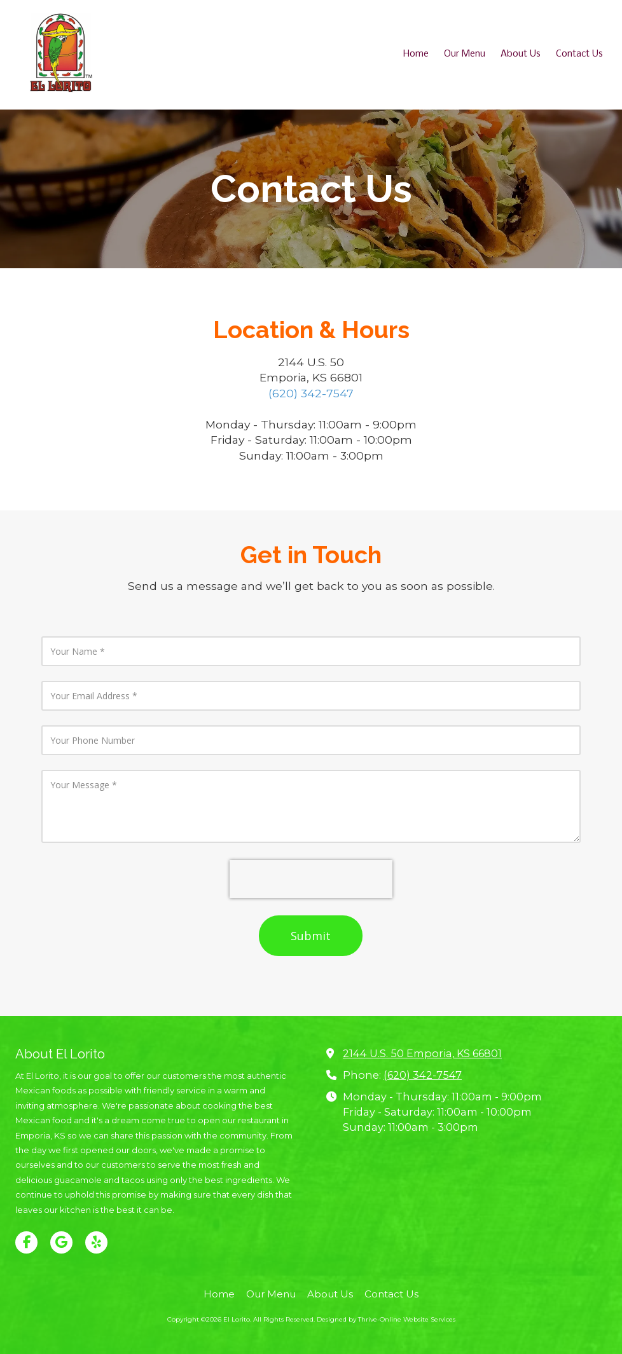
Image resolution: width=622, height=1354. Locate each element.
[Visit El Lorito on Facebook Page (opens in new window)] (26, 1242)
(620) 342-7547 (311, 393)
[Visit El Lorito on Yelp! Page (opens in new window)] (96, 1242)
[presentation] (311, 879)
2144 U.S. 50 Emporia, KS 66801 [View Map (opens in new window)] (422, 1053)
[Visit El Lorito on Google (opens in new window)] (61, 1242)
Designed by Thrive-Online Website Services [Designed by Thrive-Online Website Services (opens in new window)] (386, 1319)
